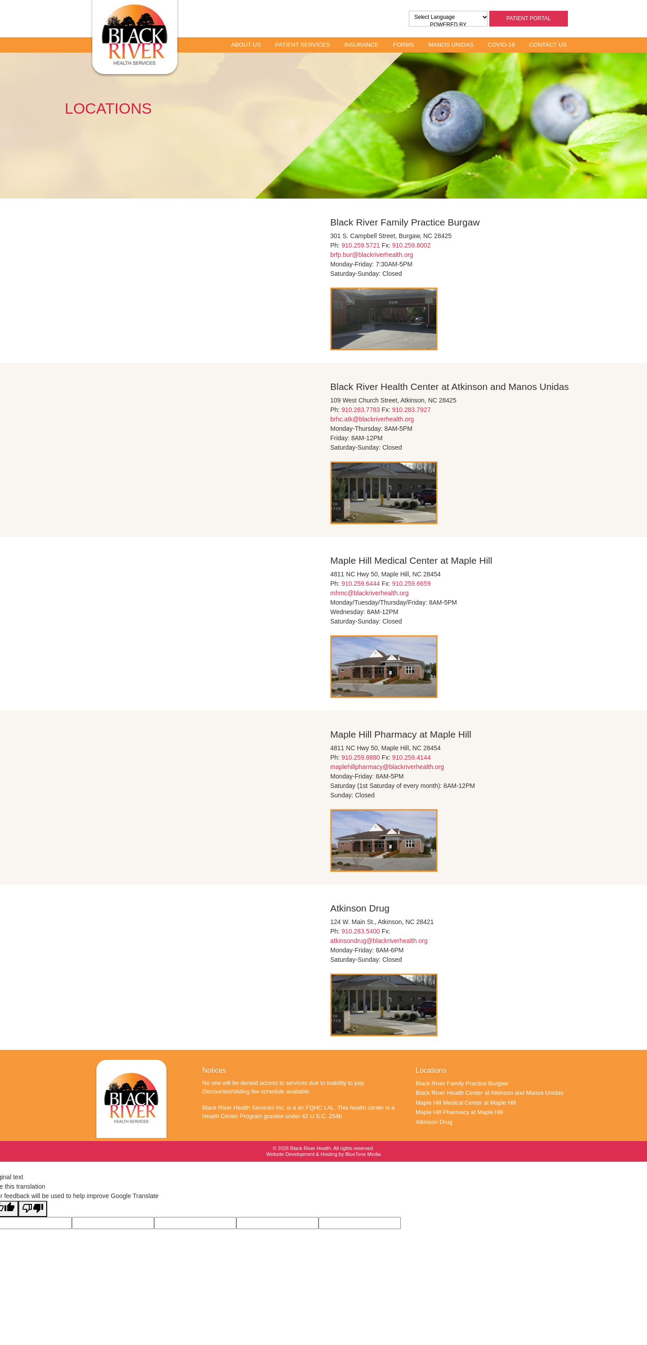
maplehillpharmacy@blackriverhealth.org (387, 766)
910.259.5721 (360, 245)
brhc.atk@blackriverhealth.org (372, 419)
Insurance (361, 44)
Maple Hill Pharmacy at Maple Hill (459, 1112)
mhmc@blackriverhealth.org (369, 593)
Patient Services (302, 44)
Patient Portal (528, 18)
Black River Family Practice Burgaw (462, 1083)
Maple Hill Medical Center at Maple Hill (466, 1102)
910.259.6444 (360, 583)
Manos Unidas (451, 44)
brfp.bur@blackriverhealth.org (371, 254)
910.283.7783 (360, 409)
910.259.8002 (411, 245)
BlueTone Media (363, 1154)
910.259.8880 (360, 757)
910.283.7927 (411, 409)
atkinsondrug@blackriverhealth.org (379, 940)
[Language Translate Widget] (450, 17)
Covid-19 (501, 44)
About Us (246, 44)
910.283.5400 (360, 931)
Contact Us (548, 44)
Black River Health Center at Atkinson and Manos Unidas (489, 1092)
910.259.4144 (411, 757)
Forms (403, 44)
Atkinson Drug (434, 1122)
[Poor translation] (32, 1209)
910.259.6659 (411, 583)
